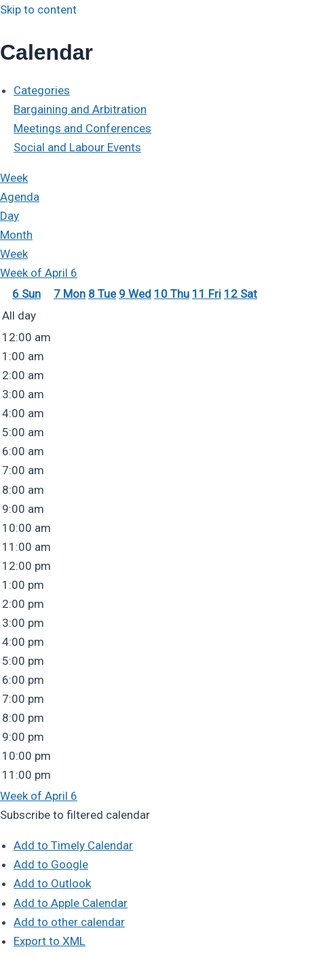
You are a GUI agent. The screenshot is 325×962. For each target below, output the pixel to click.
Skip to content (38, 9)
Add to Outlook (52, 883)
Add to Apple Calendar (71, 903)
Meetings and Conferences (82, 128)
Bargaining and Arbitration (80, 109)
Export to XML (49, 941)
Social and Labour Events (77, 147)
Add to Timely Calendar (73, 845)
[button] (75, 815)
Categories (42, 90)
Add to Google (51, 864)
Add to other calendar (69, 922)
